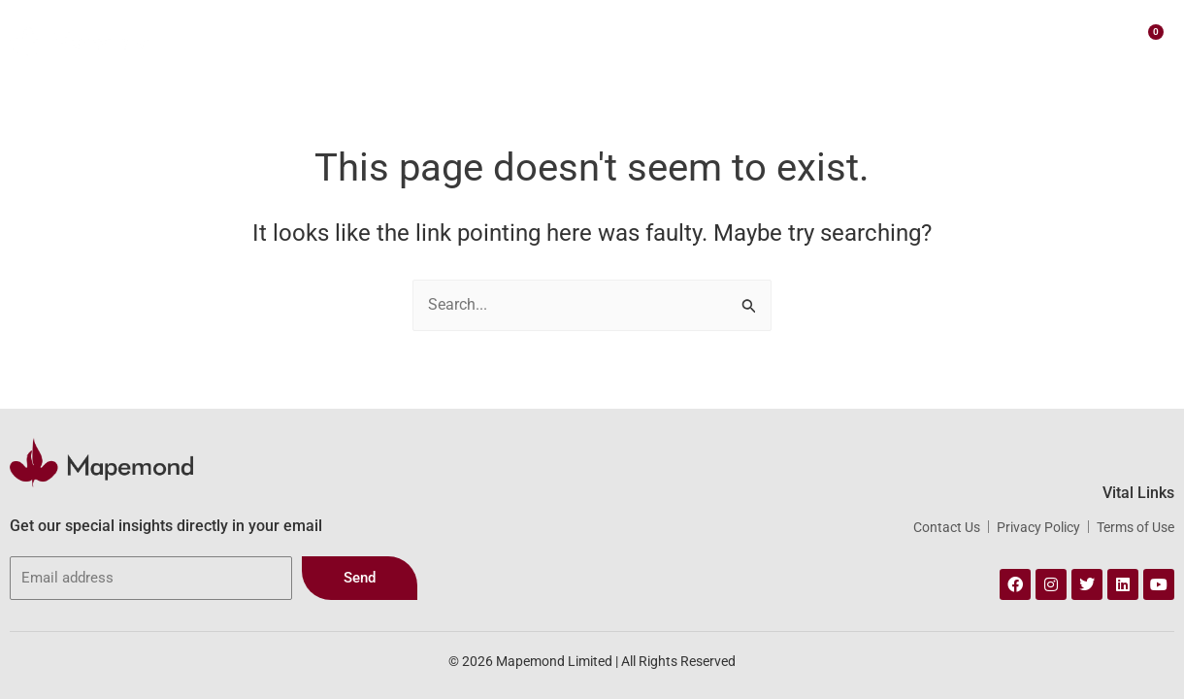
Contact (961, 38)
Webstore (792, 38)
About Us (457, 38)
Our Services (563, 38)
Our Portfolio (683, 38)
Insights (884, 38)
